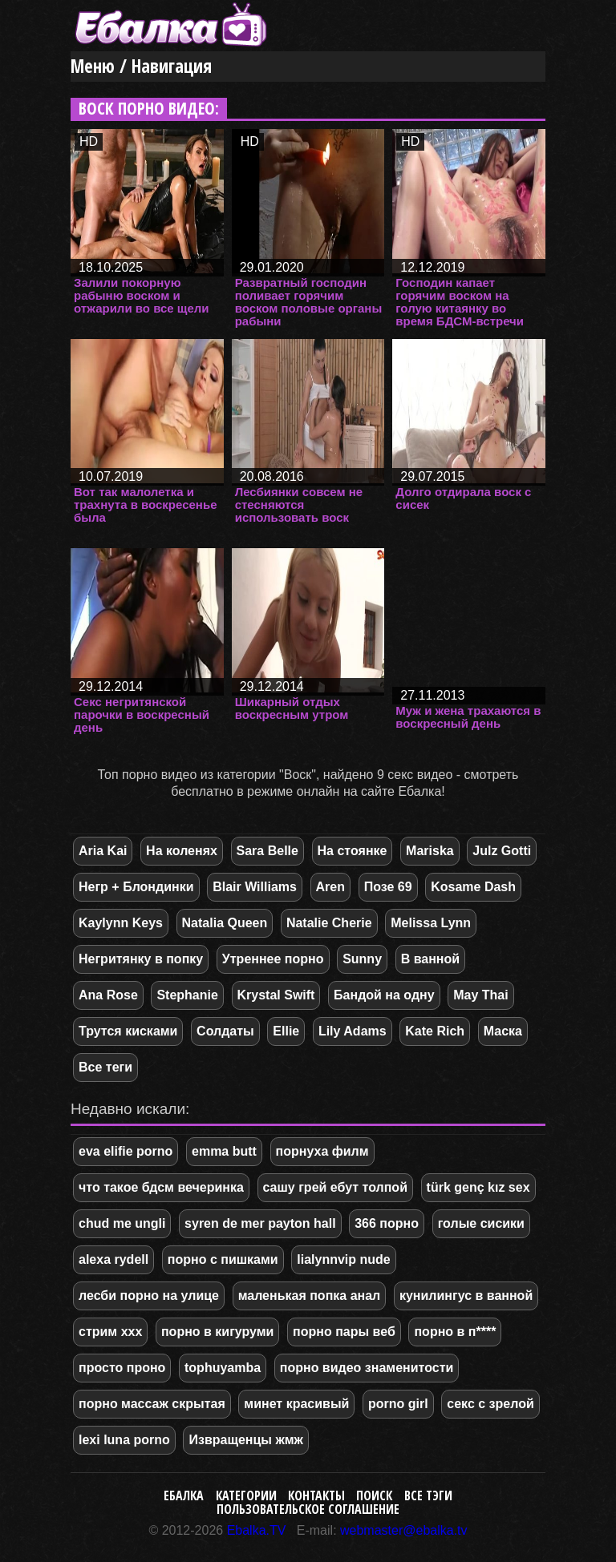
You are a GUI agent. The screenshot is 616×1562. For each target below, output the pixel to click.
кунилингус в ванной (466, 1295)
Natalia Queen (225, 923)
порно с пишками (223, 1259)
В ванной (430, 959)
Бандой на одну (384, 995)
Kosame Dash (473, 887)
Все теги (105, 1067)
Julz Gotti (501, 851)
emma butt (224, 1151)
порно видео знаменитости (367, 1367)
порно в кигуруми (217, 1331)
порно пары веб (344, 1331)
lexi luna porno (124, 1440)
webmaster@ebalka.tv (404, 1530)
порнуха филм (322, 1151)
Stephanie (186, 995)
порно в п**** (455, 1331)
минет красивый (296, 1404)
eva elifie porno (125, 1151)
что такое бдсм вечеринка (161, 1187)
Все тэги (428, 1495)
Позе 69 (388, 887)
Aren (330, 887)
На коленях (181, 851)
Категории (246, 1495)
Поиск (374, 1495)
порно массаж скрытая (152, 1404)
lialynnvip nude (343, 1259)
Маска (503, 1031)
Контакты (316, 1495)
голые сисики (481, 1223)
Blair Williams (255, 887)
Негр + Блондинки (136, 887)
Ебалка (184, 1495)
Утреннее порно (273, 959)
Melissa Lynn (431, 923)
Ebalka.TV (256, 1530)
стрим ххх (110, 1331)
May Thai (480, 995)
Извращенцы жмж (245, 1440)
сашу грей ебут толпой (335, 1187)
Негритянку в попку (141, 959)
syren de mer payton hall (260, 1223)
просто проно (122, 1367)
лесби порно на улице (149, 1295)
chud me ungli (122, 1223)
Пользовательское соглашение (308, 1509)
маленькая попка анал (309, 1295)
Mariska (430, 851)
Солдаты (225, 1031)
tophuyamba (222, 1367)
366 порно (387, 1223)
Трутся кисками (128, 1031)
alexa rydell (113, 1259)
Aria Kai (103, 851)
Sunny (362, 959)
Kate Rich (434, 1031)
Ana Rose (108, 995)
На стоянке (352, 851)
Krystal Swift (276, 995)
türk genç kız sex (478, 1187)
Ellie (286, 1031)
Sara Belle (267, 851)
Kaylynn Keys (121, 923)
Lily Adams (352, 1031)
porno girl (398, 1404)
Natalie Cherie (329, 923)
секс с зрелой (490, 1404)
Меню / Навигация (141, 66)
